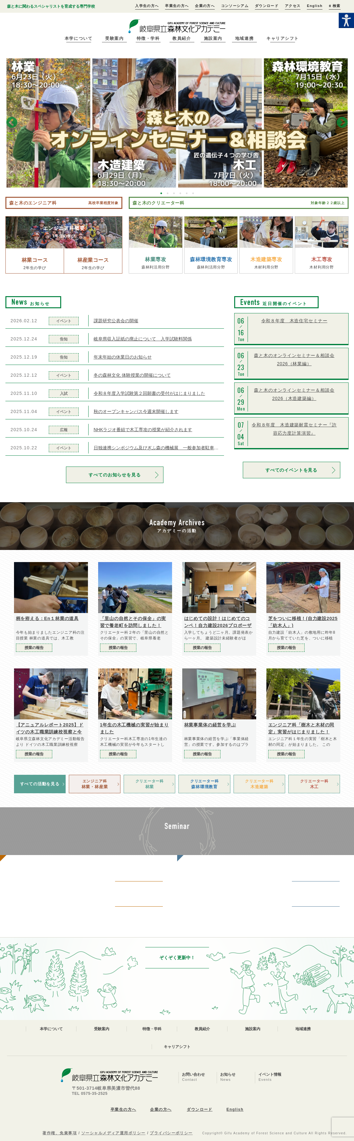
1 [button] (161, 193)
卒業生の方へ (177, 6)
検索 (334, 6)
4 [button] (180, 193)
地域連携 (244, 38)
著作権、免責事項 (59, 1133)
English (314, 6)
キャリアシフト (282, 38)
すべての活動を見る (40, 783)
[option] (177, 123)
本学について (78, 38)
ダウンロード (266, 6)
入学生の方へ (147, 6)
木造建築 (259, 783)
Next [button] (342, 123)
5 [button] (187, 193)
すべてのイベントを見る (291, 470)
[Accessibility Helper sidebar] (346, 20)
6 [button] (193, 193)
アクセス (292, 6)
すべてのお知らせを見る (115, 474)
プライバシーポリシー (171, 1133)
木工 (314, 783)
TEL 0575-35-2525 (90, 1093)
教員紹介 (181, 38)
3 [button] (174, 193)
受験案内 (114, 38)
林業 (149, 783)
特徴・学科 (148, 38)
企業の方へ (205, 6)
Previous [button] (11, 123)
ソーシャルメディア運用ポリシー (113, 1133)
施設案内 (213, 38)
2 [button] (167, 193)
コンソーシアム (235, 6)
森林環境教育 (204, 783)
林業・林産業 (95, 783)
